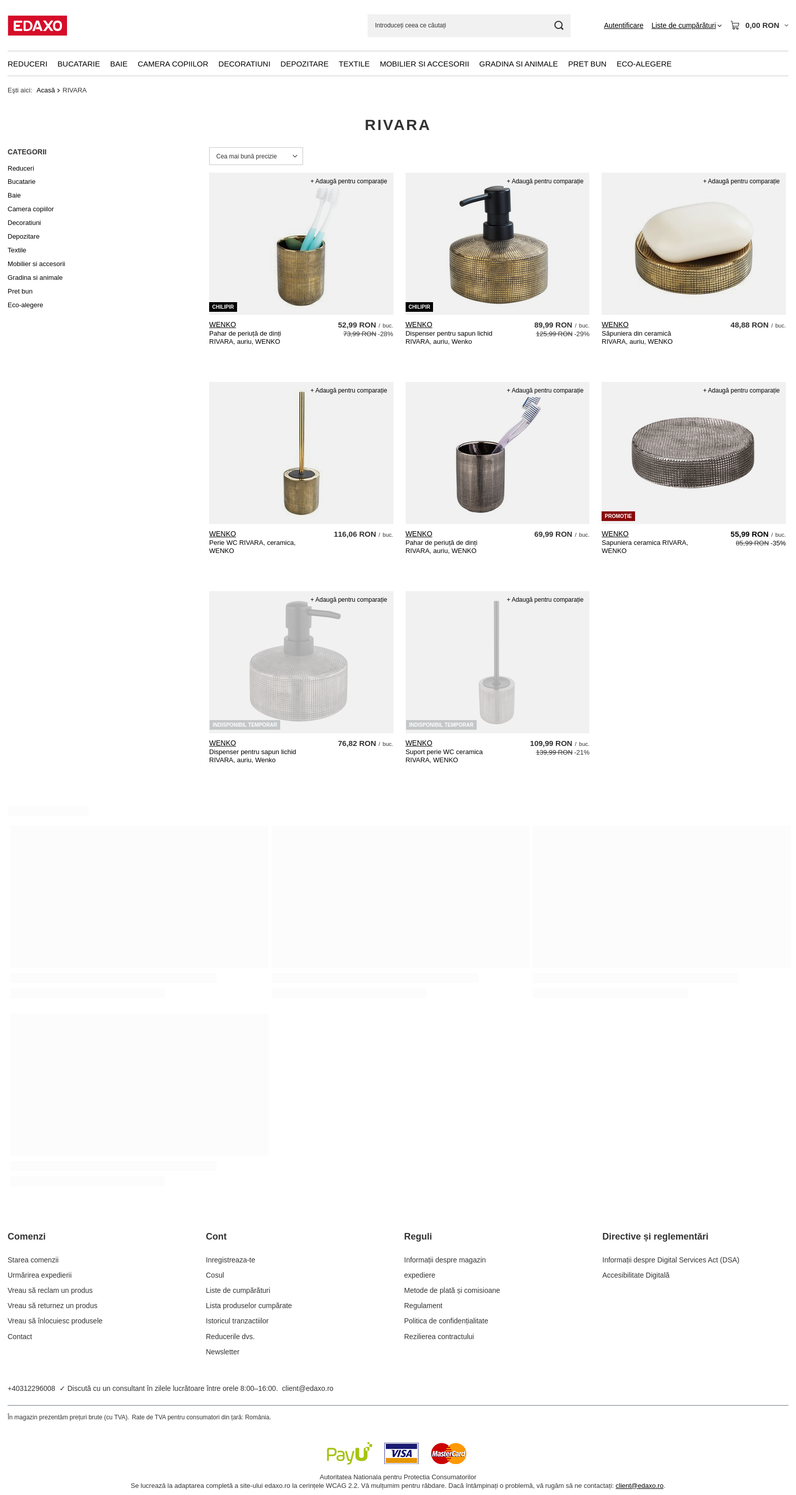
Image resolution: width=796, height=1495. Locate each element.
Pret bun (587, 63)
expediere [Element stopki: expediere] (420, 1275)
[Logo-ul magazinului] (37, 25)
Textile (354, 63)
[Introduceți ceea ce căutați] (469, 25)
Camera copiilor (173, 63)
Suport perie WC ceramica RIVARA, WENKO (444, 756)
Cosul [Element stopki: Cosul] (215, 1275)
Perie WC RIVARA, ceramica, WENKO (252, 547)
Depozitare (305, 63)
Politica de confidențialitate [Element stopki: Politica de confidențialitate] (446, 1321)
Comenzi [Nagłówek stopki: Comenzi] (27, 1236)
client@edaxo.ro (308, 1388)
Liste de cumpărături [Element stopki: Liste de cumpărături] (238, 1290)
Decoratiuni (244, 63)
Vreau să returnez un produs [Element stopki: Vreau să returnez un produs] (52, 1306)
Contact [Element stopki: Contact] (20, 1336)
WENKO (222, 324)
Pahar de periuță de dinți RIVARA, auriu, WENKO (245, 338)
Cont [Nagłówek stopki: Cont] (216, 1236)
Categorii (27, 152)
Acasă (46, 90)
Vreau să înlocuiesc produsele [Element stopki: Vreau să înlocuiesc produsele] (55, 1321)
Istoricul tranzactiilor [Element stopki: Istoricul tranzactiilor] (237, 1321)
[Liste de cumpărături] (686, 25)
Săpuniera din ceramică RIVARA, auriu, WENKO (637, 338)
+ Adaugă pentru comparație (349, 181)
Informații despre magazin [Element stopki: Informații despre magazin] (445, 1260)
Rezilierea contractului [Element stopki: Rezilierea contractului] (439, 1336)
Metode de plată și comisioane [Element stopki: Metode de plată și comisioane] (452, 1290)
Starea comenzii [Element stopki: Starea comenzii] (33, 1260)
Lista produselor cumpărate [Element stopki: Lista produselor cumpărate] (249, 1306)
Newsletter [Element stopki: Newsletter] (223, 1352)
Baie (118, 63)
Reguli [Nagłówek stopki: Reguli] (418, 1236)
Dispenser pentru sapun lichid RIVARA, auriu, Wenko (449, 338)
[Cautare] (559, 25)
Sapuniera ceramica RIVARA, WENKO (645, 547)
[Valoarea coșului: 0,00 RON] (759, 25)
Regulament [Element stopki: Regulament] (423, 1306)
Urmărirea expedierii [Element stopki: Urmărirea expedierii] (40, 1275)
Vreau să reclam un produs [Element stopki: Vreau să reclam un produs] (50, 1290)
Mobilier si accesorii (424, 63)
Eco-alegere (644, 63)
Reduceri (27, 63)
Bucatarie (78, 63)
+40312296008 (31, 1388)
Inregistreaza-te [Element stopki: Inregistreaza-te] (230, 1260)
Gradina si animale (518, 63)
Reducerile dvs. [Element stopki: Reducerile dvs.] (230, 1336)
